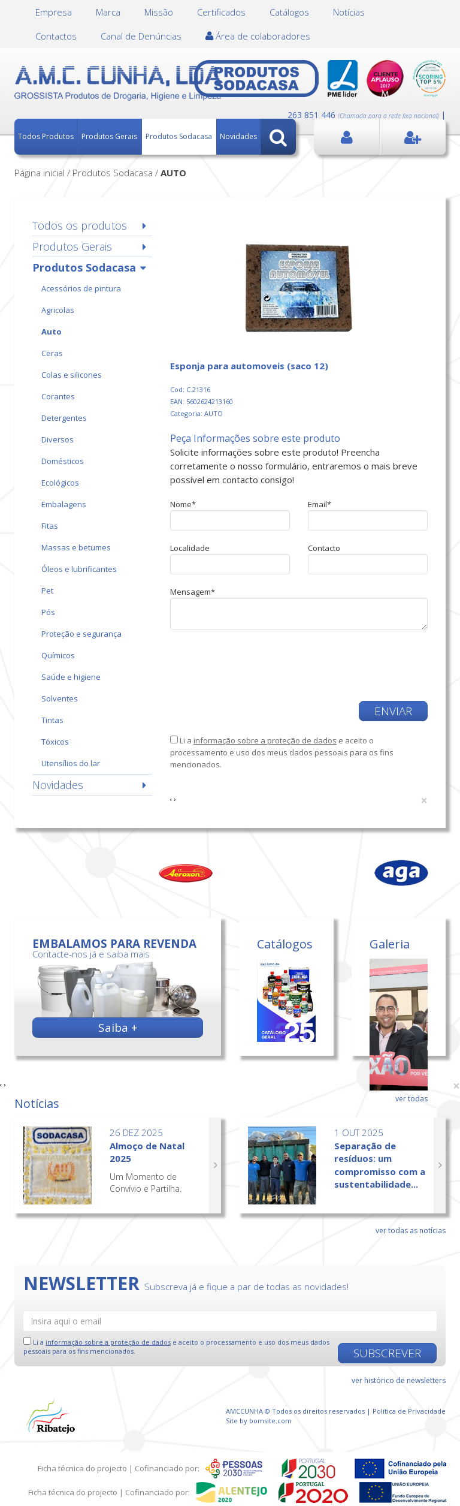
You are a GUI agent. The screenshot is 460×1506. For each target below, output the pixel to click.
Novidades (238, 136)
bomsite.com (270, 1420)
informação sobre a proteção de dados (265, 740)
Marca (108, 12)
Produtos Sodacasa (179, 136)
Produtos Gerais (109, 136)
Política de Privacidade (409, 1410)
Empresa (53, 12)
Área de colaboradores (257, 36)
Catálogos (289, 12)
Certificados (221, 12)
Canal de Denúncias (141, 36)
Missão (158, 12)
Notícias (349, 12)
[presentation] (261, 665)
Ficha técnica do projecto (82, 1468)
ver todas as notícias (411, 1230)
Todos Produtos (46, 136)
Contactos (56, 36)
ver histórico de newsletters (399, 1380)
